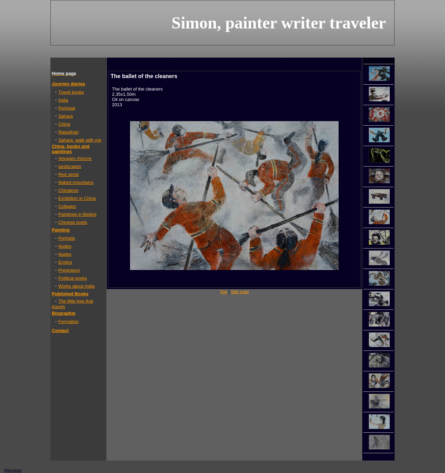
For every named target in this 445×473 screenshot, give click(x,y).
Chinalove (68, 190)
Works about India (76, 286)
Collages (67, 206)
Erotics (65, 262)
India (63, 100)
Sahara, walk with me (80, 140)
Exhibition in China (77, 198)
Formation (68, 321)
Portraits (66, 238)
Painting (61, 230)
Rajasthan (68, 132)
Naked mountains (76, 182)
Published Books (70, 293)
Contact (60, 330)
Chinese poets (72, 222)
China (64, 124)
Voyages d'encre (75, 158)
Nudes (65, 246)
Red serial (68, 174)
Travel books (71, 92)
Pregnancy (69, 270)
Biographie (63, 313)
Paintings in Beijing (77, 214)
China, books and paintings (70, 149)
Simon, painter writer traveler (278, 23)
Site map (240, 291)
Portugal (66, 108)
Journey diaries (68, 83)
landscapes (69, 166)
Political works (72, 278)
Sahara (65, 116)
